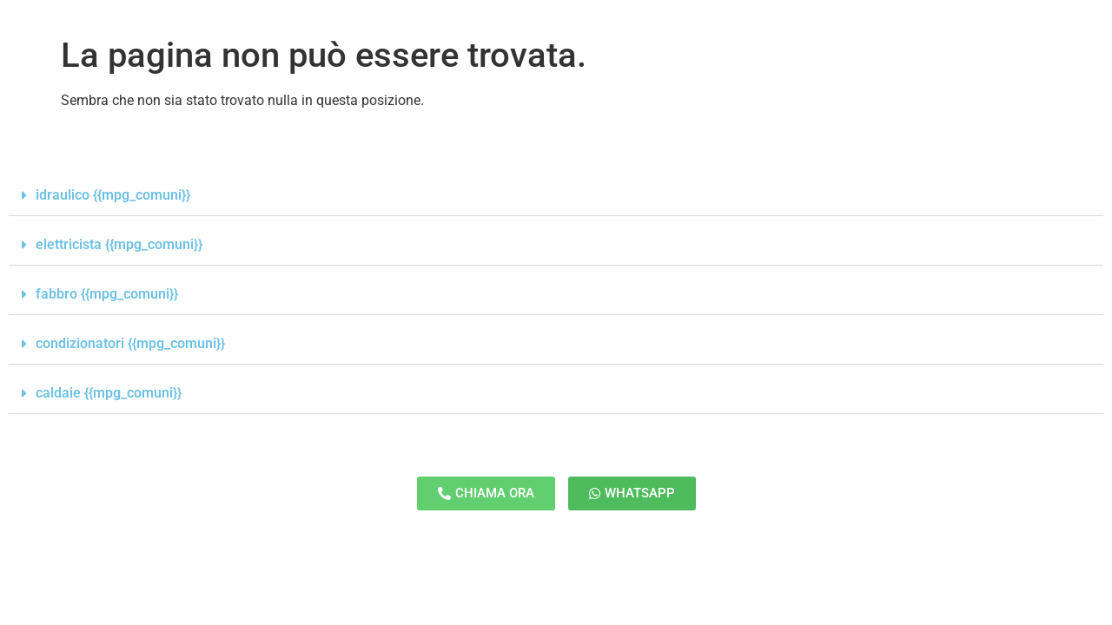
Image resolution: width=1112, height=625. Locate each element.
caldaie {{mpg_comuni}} (109, 393)
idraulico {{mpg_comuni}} (113, 195)
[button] (556, 195)
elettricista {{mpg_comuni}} (119, 244)
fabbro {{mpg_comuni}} (107, 294)
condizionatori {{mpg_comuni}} (130, 343)
